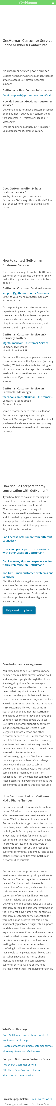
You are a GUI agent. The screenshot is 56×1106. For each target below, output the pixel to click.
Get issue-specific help (15, 1040)
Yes (34, 1099)
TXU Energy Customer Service (19, 1064)
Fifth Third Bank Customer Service (22, 1070)
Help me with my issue (19, 610)
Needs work (45, 1099)
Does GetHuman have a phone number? (25, 1035)
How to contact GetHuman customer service (28, 1046)
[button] (53, 2)
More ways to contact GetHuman (21, 1051)
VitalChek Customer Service (18, 1075)
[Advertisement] (28, 160)
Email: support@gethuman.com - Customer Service (28, 95)
